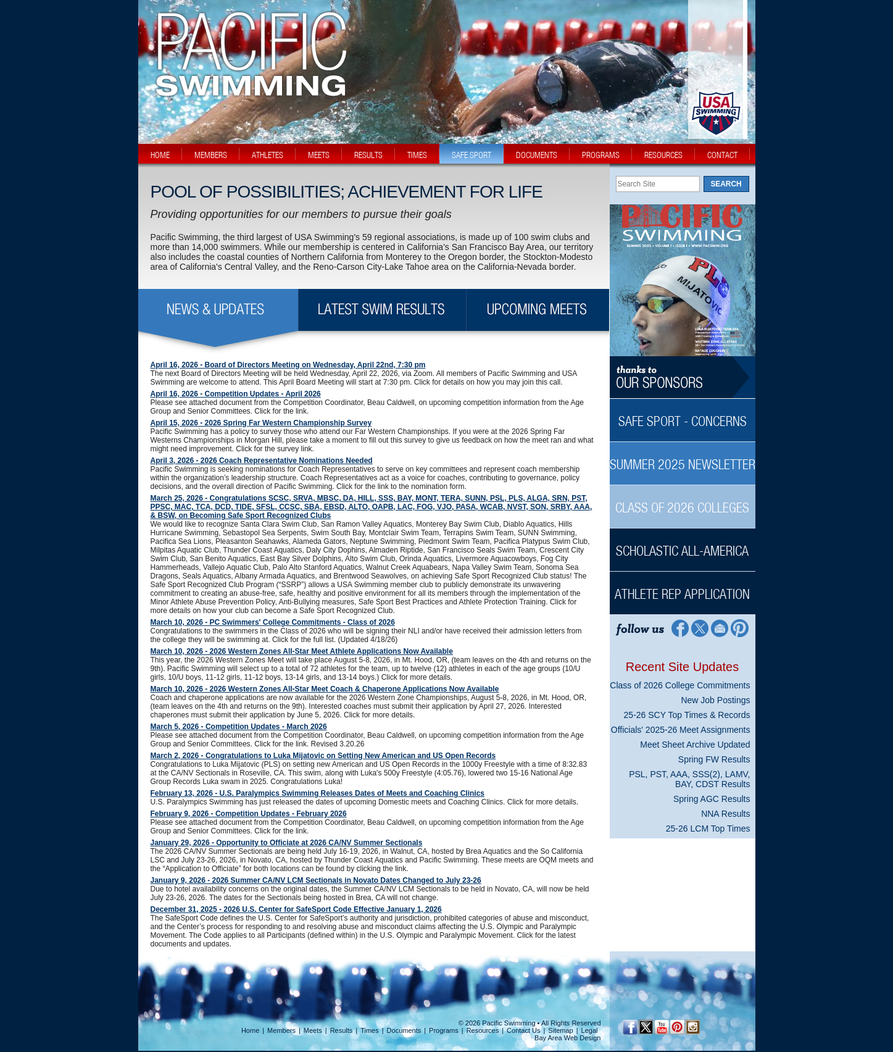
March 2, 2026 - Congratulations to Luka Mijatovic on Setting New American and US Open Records (323, 755)
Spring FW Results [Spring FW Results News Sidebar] (714, 759)
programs (601, 155)
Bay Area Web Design (567, 1038)
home (160, 155)
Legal (589, 1030)
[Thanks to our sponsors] (682, 377)
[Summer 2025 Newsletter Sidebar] (682, 458)
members (210, 155)
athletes (267, 155)
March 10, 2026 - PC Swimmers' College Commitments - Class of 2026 (273, 622)
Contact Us (523, 1030)
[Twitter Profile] (699, 627)
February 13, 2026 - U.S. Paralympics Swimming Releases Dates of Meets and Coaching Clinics (318, 793)
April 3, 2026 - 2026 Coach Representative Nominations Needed (262, 460)
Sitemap (560, 1030)
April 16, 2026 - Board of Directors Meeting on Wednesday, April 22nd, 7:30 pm (288, 365)
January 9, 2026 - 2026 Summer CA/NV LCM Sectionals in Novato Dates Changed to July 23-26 (316, 880)
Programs (444, 1030)
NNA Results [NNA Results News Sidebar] (725, 814)
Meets (313, 1030)
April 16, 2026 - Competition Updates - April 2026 (236, 394)
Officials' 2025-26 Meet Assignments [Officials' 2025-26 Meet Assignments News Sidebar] (680, 730)
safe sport (471, 155)
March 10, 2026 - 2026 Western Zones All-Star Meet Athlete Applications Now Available (302, 651)
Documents (404, 1030)
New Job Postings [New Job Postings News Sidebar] (715, 700)
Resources (483, 1030)
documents (536, 155)
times (417, 155)
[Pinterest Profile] (740, 627)
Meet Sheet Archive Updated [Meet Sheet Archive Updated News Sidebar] (695, 744)
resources (663, 155)
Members (281, 1030)
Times (369, 1030)
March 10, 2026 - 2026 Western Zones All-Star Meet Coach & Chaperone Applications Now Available (325, 689)
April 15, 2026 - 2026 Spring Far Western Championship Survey (261, 423)
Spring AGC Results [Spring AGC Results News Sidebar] (711, 799)
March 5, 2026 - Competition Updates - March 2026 (239, 726)
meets (319, 155)
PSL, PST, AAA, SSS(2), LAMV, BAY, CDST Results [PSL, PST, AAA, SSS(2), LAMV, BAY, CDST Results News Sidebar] (689, 779)
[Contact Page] (719, 627)
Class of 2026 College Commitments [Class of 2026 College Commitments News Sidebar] (680, 685)
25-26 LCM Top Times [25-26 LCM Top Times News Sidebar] (708, 828)
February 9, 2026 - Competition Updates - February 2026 (249, 813)
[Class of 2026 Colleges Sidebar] (682, 501)
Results (341, 1030)
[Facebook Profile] (679, 627)
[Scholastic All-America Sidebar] (682, 544)
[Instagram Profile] (692, 1027)
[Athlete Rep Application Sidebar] (682, 587)
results (368, 155)
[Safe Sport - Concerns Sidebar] (682, 414)
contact (722, 155)
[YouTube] (661, 1027)
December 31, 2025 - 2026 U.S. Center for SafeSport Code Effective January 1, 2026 (296, 909)
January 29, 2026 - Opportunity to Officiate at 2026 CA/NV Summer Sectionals (287, 842)
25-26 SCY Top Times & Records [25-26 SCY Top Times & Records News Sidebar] (687, 715)
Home (250, 1030)
